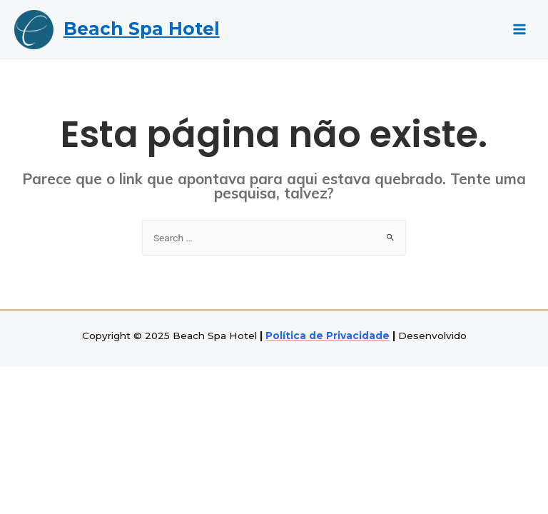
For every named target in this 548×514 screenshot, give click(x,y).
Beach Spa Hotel (142, 28)
